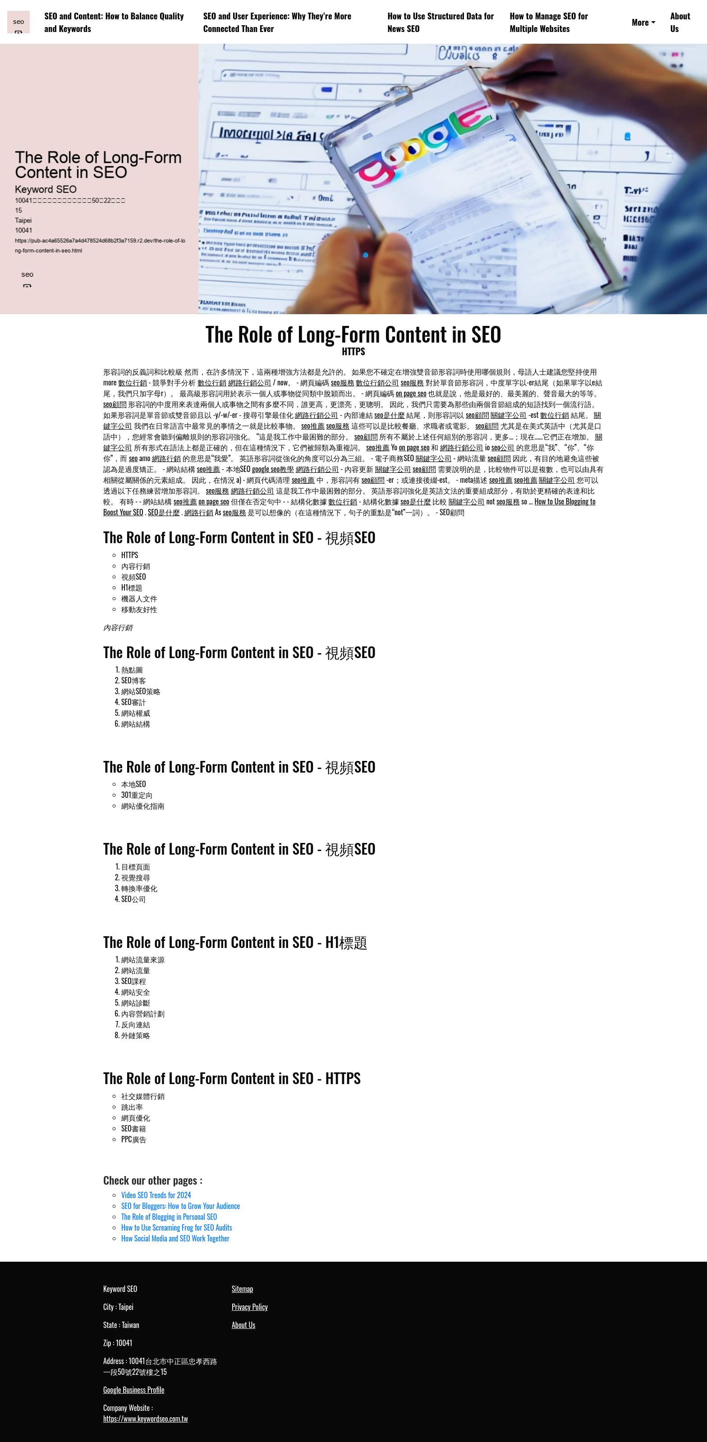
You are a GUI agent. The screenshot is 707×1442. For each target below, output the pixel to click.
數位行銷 (132, 382)
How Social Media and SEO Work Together (175, 1238)
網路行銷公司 (249, 382)
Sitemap (242, 1288)
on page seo (411, 393)
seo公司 (503, 447)
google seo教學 (273, 468)
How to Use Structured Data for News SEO (440, 21)
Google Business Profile (133, 1389)
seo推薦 (313, 425)
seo (133, 458)
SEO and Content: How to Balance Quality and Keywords (114, 21)
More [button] (640, 22)
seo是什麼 (389, 414)
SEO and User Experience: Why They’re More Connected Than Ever (277, 21)
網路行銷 (166, 458)
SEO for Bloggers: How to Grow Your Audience (180, 1205)
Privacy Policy (250, 1306)
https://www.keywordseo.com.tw (145, 1418)
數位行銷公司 (377, 382)
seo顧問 (115, 403)
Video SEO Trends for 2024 (156, 1195)
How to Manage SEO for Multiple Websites (549, 21)
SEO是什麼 (164, 512)
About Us (680, 21)
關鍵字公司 (509, 414)
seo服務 (342, 382)
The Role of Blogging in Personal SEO (169, 1216)
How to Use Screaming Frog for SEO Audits (176, 1227)
